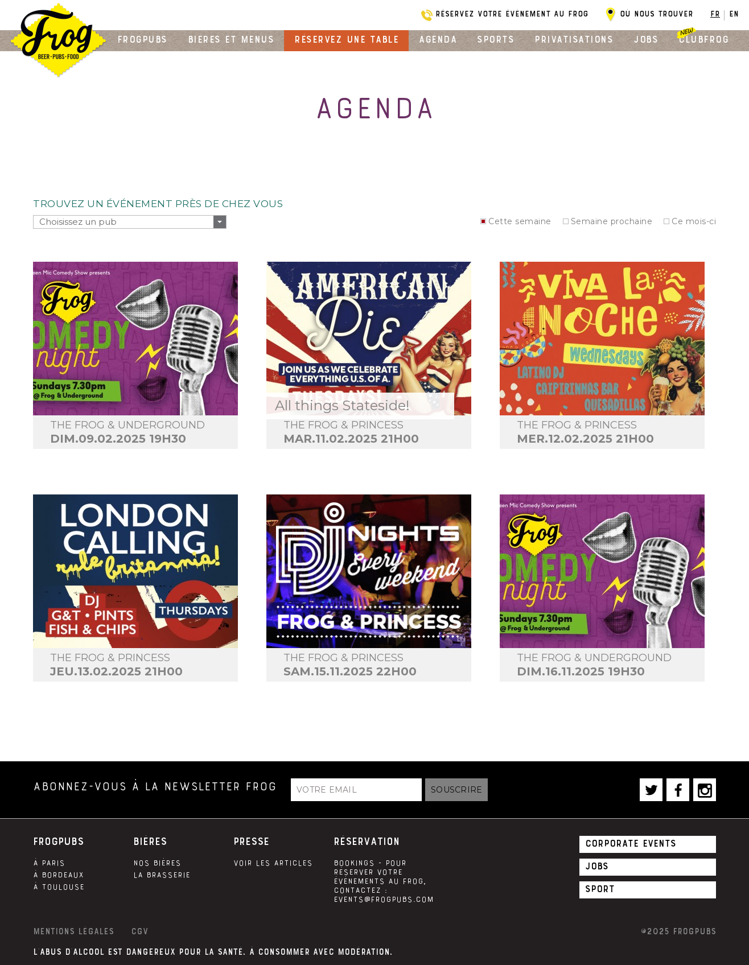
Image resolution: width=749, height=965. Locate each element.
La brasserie (161, 875)
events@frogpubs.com (384, 899)
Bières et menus (231, 39)
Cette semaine (520, 221)
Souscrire (456, 790)
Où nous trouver (656, 14)
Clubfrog (703, 39)
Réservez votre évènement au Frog (511, 14)
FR (715, 14)
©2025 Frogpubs (678, 931)
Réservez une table (346, 39)
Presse (251, 841)
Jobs (645, 39)
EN (734, 14)
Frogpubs (142, 39)
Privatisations (573, 39)
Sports (495, 39)
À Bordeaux (58, 875)
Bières (150, 841)
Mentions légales (73, 931)
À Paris (49, 863)
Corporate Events (630, 843)
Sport (600, 888)
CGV (139, 931)
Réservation (367, 841)
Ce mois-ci (694, 221)
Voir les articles (272, 863)
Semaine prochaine (612, 221)
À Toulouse (58, 887)
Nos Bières (157, 863)
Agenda (437, 39)
